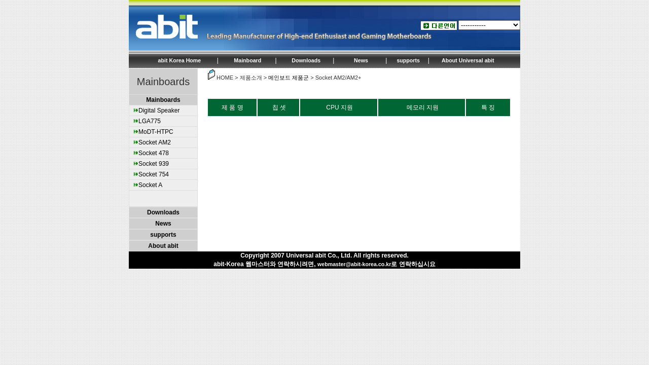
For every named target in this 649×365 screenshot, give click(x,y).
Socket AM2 (154, 142)
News (361, 60)
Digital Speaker (158, 110)
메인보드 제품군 (288, 78)
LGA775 (149, 121)
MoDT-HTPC (155, 131)
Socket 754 (153, 174)
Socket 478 (153, 153)
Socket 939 (153, 163)
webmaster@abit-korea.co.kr (354, 264)
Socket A (150, 185)
